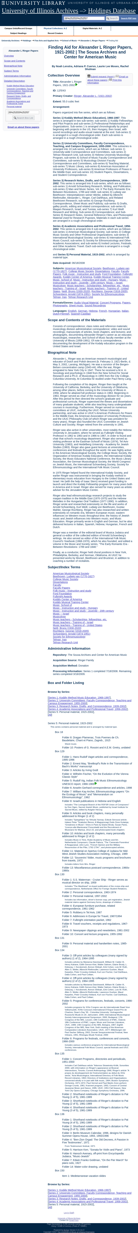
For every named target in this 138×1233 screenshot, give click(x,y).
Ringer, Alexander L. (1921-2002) (93, 95)
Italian (125, 310)
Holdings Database (112, 10)
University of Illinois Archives (40, 10)
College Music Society (81, 271)
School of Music (69, 41)
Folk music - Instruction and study (82, 274)
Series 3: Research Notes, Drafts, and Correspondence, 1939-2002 (86, 706)
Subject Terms (11, 71)
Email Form (73, 1220)
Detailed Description (14, 81)
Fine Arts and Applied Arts (47, 41)
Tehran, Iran (60, 297)
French (103, 310)
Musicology (59, 285)
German (82, 310)
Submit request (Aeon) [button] (100, 76)
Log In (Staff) (69, 1213)
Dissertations (102, 271)
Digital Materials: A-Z (92, 28)
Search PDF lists (128, 18)
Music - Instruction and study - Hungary (95, 279)
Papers (126, 302)
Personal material (14, 106)
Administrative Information (17, 76)
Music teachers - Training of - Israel (73, 622)
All (49, 714)
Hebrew (93, 310)
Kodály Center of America (77, 277)
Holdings (27, 41)
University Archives (10, 41)
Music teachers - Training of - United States (77, 625)
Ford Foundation (111, 274)
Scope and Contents (14, 60)
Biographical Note (13, 65)
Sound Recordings (95, 305)
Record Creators (55, 33)
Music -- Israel (114, 282)
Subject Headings (18, 33)
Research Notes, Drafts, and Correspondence (19, 97)
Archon (66, 1230)
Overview (9, 55)
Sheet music (76, 305)
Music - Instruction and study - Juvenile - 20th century (90, 281)
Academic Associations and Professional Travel (18, 102)
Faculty (115, 271)
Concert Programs (110, 302)
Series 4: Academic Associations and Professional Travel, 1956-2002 (87, 709)
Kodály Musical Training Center (111, 277)
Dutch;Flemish (61, 313)
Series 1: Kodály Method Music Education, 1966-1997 (79, 697)
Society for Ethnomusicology (108, 294)
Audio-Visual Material (86, 302)
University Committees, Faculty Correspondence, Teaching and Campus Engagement (20, 91)
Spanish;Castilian (81, 313)
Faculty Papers (61, 587)
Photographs (60, 305)
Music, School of (62, 279)
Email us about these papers (23, 127)
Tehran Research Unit (80, 297)
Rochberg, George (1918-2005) (109, 291)
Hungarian (114, 310)
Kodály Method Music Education (20, 86)
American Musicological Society (83, 268)
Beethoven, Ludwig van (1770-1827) (73, 576)
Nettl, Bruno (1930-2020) (76, 291)
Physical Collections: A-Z (55, 28)
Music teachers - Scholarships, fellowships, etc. (94, 285)
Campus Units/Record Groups (18, 28)
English (72, 310)
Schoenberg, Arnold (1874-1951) (71, 294)
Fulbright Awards (62, 596)
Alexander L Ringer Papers (92, 41)
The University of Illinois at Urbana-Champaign (76, 1232)
